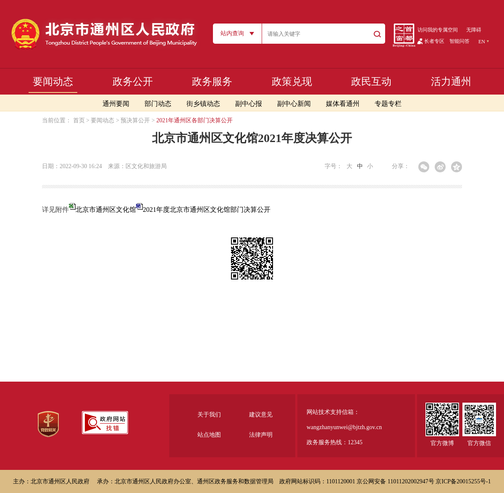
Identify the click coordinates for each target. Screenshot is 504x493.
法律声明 (261, 435)
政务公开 (133, 81)
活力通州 (451, 81)
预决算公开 (135, 120)
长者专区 (434, 41)
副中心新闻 (294, 103)
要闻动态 (53, 81)
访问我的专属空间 (437, 30)
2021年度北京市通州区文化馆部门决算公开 (206, 209)
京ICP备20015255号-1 (463, 481)
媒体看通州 (343, 103)
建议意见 (261, 414)
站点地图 (209, 435)
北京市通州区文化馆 (109, 209)
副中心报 (248, 103)
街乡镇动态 (203, 103)
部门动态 (157, 103)
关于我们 (209, 414)
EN (481, 42)
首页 (79, 120)
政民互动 (371, 81)
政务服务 (212, 81)
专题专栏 (388, 103)
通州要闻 (115, 103)
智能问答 (459, 41)
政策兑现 (292, 81)
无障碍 (473, 30)
